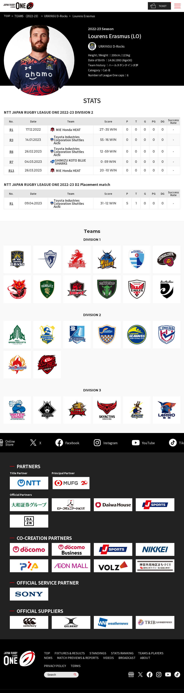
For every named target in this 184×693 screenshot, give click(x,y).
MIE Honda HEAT (68, 129)
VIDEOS (108, 658)
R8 (11, 151)
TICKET (158, 6)
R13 (11, 170)
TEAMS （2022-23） (27, 16)
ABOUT (145, 658)
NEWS (48, 658)
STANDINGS (97, 653)
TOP (7, 16)
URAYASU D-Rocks (56, 16)
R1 (11, 129)
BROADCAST (127, 658)
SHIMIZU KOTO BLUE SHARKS (70, 162)
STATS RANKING (122, 653)
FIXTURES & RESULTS (70, 653)
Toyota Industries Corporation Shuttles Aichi (69, 139)
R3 (11, 140)
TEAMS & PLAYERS (150, 653)
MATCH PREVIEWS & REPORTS (78, 658)
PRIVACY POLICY (55, 666)
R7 (11, 161)
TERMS (76, 666)
